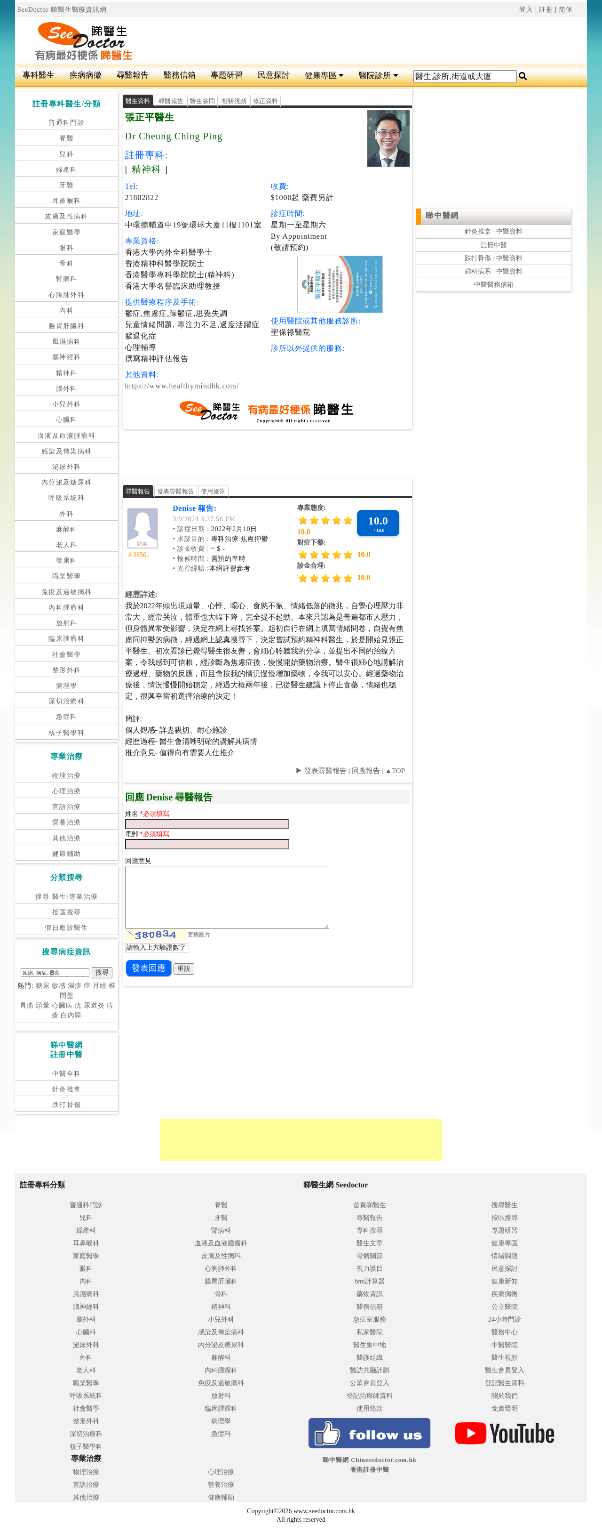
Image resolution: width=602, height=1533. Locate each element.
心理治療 (66, 791)
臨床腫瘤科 (66, 638)
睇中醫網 (442, 215)
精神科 (67, 373)
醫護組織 (369, 1357)
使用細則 (213, 491)
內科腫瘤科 (66, 607)
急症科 (67, 716)
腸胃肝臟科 (66, 326)
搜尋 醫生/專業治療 (66, 896)
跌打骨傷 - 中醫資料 (494, 258)
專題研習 (227, 75)
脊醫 (66, 138)
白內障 (71, 1015)
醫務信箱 (180, 75)
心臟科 (67, 419)
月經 (100, 985)
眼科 (66, 247)
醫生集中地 (369, 1344)
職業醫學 (66, 576)
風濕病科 (66, 341)
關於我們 (504, 1395)
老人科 (67, 545)
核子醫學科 (66, 732)
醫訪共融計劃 (369, 1370)
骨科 (66, 263)
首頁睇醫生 (369, 1205)
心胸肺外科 (66, 295)
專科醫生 (39, 75)
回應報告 (366, 771)
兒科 (66, 154)
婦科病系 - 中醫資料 (494, 271)
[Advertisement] (349, 40)
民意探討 (274, 75)
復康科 (67, 560)
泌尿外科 (66, 466)
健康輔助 (66, 853)
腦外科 (67, 388)
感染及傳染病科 (66, 451)
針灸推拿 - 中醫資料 (494, 231)
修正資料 (265, 101)
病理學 (67, 685)
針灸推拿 (66, 1089)
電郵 (132, 834)
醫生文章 (369, 1243)
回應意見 (138, 860)
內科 (66, 310)
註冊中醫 (494, 245)
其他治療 (66, 838)
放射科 (67, 623)
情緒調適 (504, 1255)
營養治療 (66, 822)
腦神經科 (66, 357)
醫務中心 (504, 1332)
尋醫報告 (133, 75)
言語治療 (66, 806)
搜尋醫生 (504, 1205)
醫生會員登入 (504, 1370)
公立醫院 (504, 1306)
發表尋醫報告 (176, 491)
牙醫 (66, 185)
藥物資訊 (369, 1294)
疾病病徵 (86, 75)
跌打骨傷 (66, 1104)
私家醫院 (369, 1332)
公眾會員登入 (369, 1383)
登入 (526, 9)
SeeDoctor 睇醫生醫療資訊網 (62, 9)
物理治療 (66, 775)
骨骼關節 (369, 1255)
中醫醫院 (504, 1344)
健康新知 (504, 1281)
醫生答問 (202, 101)
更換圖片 (199, 934)
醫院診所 (378, 75)
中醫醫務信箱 (494, 284)
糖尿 (43, 985)
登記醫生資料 (504, 1383)
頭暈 (43, 1005)
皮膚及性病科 (66, 216)
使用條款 (369, 1408)
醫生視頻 (504, 1357)
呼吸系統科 (66, 497)
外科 (66, 513)
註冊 (546, 9)
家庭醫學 (66, 232)
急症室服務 (369, 1319)
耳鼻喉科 (66, 200)
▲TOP (394, 771)
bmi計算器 (370, 1281)
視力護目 (369, 1268)
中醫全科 (66, 1073)
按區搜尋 (66, 912)
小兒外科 (66, 404)
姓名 (132, 813)
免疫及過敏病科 (66, 592)
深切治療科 (66, 701)
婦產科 (67, 169)
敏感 (59, 985)
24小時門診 (504, 1319)
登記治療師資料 (370, 1395)
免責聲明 (504, 1408)
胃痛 (27, 1005)
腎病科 (67, 278)
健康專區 (324, 75)
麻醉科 (67, 529)
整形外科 (66, 670)
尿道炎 (94, 1005)
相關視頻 (234, 101)
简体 (566, 9)
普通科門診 (66, 122)
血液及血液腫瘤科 (66, 435)
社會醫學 (66, 654)
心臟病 (62, 1005)
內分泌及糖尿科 (66, 482)
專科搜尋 (369, 1230)
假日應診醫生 (66, 927)
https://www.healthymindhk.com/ (182, 386)
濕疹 (75, 985)
